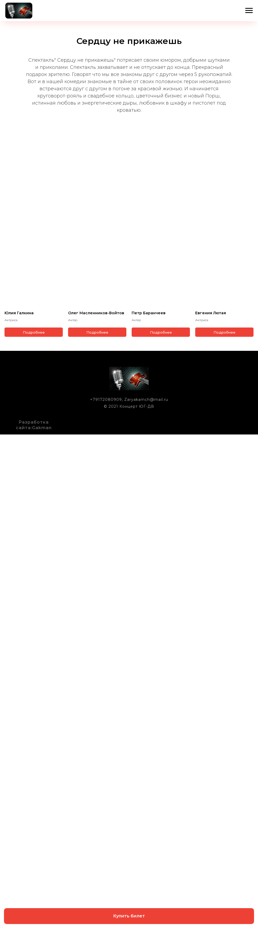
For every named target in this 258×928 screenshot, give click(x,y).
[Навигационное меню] (249, 10)
